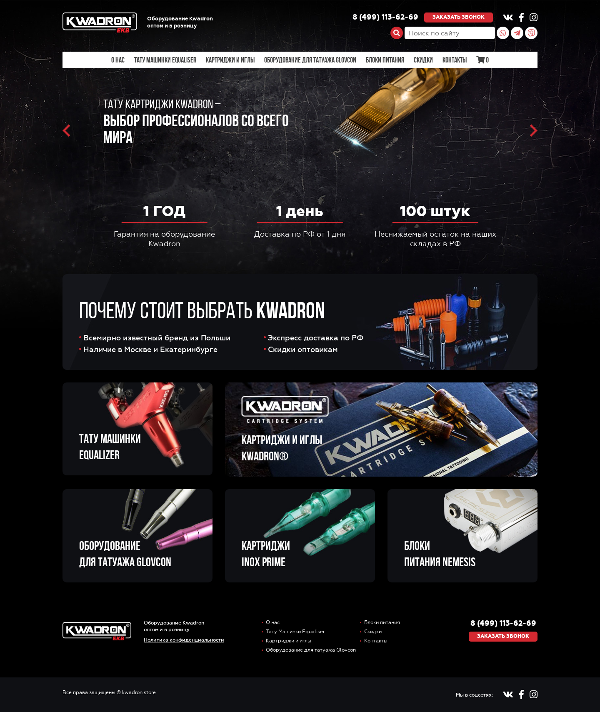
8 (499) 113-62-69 (385, 17)
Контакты (454, 60)
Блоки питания (385, 60)
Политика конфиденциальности (184, 640)
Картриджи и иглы (230, 60)
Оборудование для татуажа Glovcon (310, 60)
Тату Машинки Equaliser (165, 60)
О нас (118, 60)
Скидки (423, 60)
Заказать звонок (458, 17)
